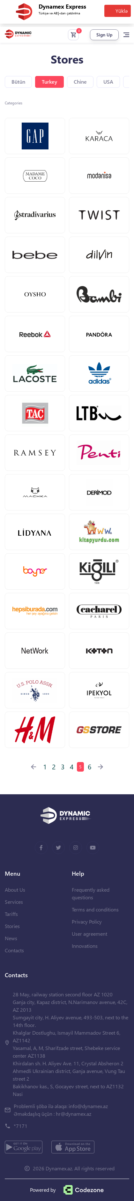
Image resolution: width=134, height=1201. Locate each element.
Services (14, 901)
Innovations (85, 945)
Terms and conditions (95, 909)
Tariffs (11, 913)
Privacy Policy (87, 921)
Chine (80, 81)
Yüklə (121, 10)
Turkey (49, 81)
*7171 (20, 1125)
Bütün (18, 81)
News (11, 938)
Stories (12, 926)
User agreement (89, 933)
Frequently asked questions (90, 893)
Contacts (14, 950)
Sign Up (104, 35)
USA (108, 81)
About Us (15, 889)
